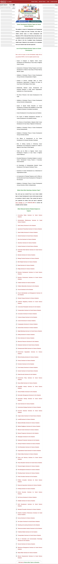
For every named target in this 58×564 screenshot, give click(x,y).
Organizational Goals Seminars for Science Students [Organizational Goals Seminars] (29, 450)
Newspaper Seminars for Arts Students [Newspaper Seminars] (26, 436)
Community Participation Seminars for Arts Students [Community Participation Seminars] (29, 306)
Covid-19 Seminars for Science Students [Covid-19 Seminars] (27, 320)
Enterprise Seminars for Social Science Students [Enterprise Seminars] (28, 345)
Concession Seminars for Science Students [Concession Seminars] (27, 313)
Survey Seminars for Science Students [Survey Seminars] (26, 518)
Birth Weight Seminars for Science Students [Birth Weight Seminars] (27, 261)
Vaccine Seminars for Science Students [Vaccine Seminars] (26, 544)
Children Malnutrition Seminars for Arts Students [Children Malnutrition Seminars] (28, 286)
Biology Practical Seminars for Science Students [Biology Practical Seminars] (28, 258)
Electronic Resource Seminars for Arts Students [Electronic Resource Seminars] (28, 341)
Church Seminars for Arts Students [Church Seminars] (25, 289)
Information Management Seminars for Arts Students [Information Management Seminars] (29, 395)
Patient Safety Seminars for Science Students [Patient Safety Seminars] (28, 454)
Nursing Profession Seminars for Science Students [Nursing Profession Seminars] (29, 443)
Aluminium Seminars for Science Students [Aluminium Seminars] (27, 242)
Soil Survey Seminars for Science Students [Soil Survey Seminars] (27, 497)
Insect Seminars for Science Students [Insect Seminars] (26, 403)
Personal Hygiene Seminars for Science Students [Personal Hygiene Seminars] (28, 466)
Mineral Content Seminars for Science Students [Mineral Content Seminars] (28, 429)
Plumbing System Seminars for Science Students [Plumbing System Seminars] (28, 473)
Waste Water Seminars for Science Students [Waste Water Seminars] (27, 552)
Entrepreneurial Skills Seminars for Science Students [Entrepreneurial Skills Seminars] (29, 348)
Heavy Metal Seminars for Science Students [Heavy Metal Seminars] (27, 383)
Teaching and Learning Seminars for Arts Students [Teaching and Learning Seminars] (29, 525)
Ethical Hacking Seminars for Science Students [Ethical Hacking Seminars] (28, 357)
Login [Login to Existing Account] (48, 1)
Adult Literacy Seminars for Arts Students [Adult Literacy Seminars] (27, 225)
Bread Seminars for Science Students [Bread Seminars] (26, 265)
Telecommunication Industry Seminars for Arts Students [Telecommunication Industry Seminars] (30, 528)
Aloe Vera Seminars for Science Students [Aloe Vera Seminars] (27, 239)
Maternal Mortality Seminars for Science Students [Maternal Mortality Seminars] (28, 422)
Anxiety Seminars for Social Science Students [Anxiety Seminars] (28, 246)
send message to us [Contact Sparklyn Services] (21, 202)
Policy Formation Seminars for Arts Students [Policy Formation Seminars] (27, 476)
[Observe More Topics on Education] (29, 562)
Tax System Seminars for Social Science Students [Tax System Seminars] (29, 521)
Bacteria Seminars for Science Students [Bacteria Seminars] (26, 254)
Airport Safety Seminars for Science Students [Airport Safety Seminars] (28, 232)
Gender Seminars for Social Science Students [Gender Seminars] (28, 370)
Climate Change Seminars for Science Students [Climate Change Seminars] (28, 298)
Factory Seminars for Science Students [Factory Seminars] (26, 360)
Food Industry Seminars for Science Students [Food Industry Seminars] (28, 367)
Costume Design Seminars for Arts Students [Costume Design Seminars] (27, 317)
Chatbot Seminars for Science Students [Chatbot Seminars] (26, 282)
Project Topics (34, 1)
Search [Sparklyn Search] (13, 8)
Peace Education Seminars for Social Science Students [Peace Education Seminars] (30, 462)
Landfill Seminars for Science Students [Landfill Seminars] (26, 419)
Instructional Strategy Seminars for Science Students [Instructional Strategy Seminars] (29, 407)
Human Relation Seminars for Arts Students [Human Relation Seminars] (27, 391)
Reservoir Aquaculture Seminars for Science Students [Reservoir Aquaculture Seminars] (29, 485)
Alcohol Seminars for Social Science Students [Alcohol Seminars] (28, 235)
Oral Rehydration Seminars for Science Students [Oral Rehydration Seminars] (28, 447)
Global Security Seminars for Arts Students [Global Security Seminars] (27, 374)
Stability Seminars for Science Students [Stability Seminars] (26, 500)
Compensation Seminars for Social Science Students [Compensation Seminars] (29, 310)
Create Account (54, 1)
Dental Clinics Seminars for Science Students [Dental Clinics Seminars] (28, 327)
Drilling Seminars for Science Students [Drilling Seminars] (26, 334)
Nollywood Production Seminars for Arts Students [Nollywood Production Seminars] (28, 440)
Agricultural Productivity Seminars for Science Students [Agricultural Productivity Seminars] (30, 229)
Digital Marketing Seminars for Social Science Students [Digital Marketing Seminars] (30, 331)
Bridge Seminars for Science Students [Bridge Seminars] (26, 268)
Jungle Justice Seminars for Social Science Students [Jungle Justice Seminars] (29, 415)
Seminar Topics (42, 1)
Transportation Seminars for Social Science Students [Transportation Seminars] (29, 535)
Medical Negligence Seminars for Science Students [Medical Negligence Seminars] (29, 426)
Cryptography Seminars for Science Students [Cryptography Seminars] (27, 324)
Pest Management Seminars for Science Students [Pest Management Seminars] (29, 469)
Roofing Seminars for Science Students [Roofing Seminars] (26, 488)
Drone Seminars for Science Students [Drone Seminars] (26, 338)
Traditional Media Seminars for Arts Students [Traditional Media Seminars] (27, 531)
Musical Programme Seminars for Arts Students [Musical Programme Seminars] (28, 433)
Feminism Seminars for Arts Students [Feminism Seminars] (26, 364)
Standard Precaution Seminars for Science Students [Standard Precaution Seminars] (29, 509)
